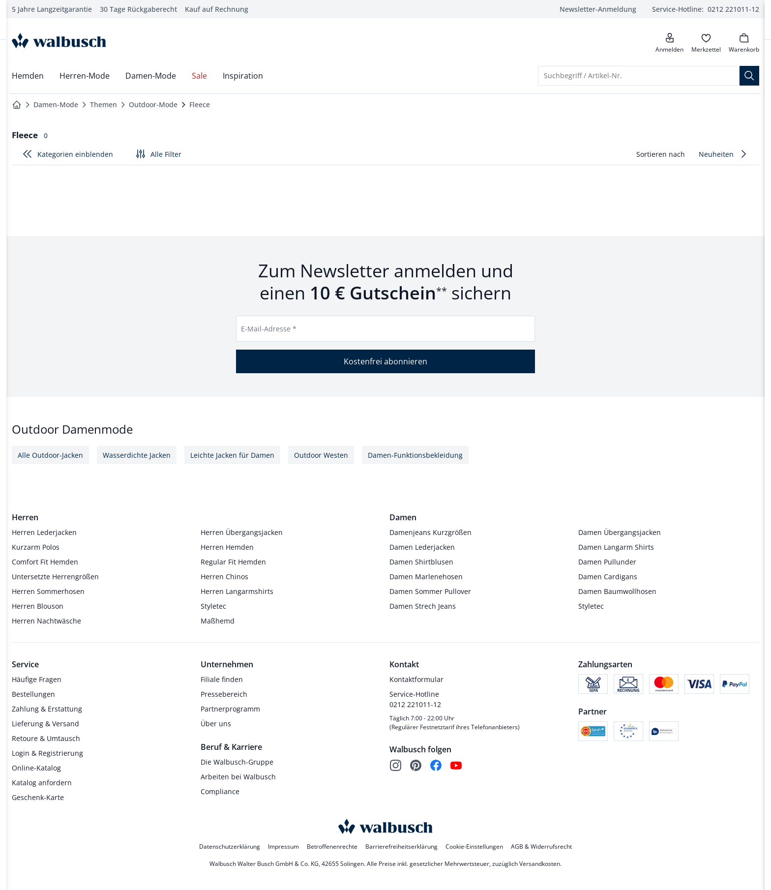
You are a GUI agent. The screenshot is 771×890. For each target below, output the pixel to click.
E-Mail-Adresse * (269, 328)
